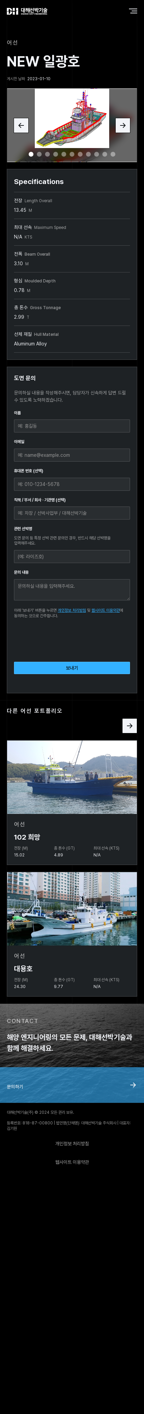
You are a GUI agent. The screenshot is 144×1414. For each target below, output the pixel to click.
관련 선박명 (23, 528)
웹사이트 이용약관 (105, 610)
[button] (21, 125)
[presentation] (66, 638)
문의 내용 (21, 572)
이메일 (19, 441)
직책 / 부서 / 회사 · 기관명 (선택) (40, 500)
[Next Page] (129, 725)
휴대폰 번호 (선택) (28, 470)
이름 (17, 413)
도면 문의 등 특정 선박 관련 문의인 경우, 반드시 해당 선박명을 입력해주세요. (62, 541)
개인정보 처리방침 (72, 610)
